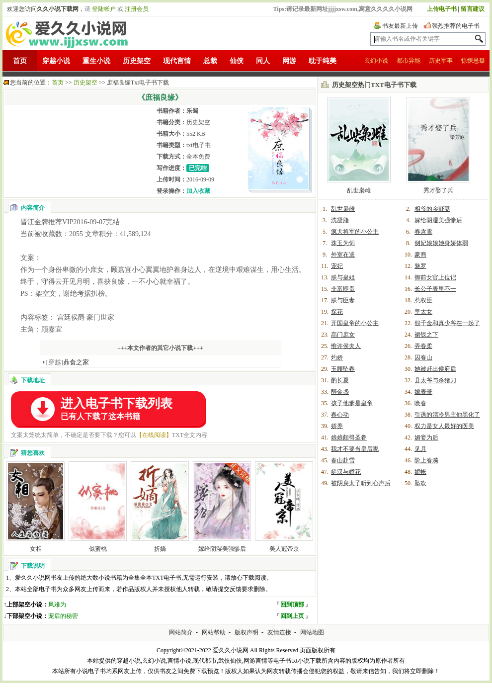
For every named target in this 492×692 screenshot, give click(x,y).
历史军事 (441, 60)
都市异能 (408, 60)
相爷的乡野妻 (432, 208)
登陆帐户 (104, 8)
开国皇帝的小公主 (355, 323)
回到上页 (292, 615)
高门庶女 (343, 334)
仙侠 (237, 61)
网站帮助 (214, 632)
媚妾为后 (426, 437)
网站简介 (181, 632)
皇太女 (423, 311)
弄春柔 (423, 346)
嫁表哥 (423, 391)
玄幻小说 (376, 60)
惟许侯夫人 (346, 346)
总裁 (210, 61)
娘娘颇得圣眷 (349, 437)
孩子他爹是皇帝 (352, 403)
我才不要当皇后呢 (355, 448)
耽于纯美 (322, 61)
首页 (20, 61)
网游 (289, 61)
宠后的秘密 (63, 615)
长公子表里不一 (435, 288)
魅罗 (420, 265)
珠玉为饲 (343, 243)
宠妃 (337, 265)
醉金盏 (340, 391)
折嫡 (160, 548)
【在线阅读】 (154, 435)
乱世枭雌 (359, 190)
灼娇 (337, 357)
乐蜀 (192, 110)
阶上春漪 (426, 460)
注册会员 (137, 8)
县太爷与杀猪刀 (435, 380)
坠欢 (420, 483)
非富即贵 (343, 288)
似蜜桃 (98, 548)
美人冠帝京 (284, 548)
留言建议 (473, 8)
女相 (36, 548)
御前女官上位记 (435, 277)
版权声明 (246, 632)
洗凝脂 (340, 220)
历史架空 (137, 61)
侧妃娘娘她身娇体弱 (441, 243)
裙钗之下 (426, 334)
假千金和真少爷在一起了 (447, 323)
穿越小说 (56, 61)
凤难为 (57, 604)
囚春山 (423, 357)
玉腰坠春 (343, 368)
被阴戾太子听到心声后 (361, 483)
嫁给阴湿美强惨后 (222, 548)
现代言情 (177, 61)
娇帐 (420, 471)
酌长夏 (340, 380)
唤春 (420, 403)
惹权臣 (423, 300)
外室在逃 (343, 254)
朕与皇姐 (343, 277)
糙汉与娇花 (346, 471)
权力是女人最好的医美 (444, 426)
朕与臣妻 (343, 300)
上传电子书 (442, 8)
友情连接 (279, 632)
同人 (263, 61)
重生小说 (96, 61)
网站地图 (312, 632)
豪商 (420, 254)
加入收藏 (198, 190)
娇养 (337, 426)
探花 (337, 311)
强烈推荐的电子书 (456, 25)
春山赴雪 (343, 460)
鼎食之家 (67, 362)
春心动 (340, 414)
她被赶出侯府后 (435, 368)
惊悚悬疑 (473, 60)
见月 (420, 448)
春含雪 (423, 231)
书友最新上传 (400, 25)
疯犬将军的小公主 (355, 231)
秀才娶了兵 (438, 190)
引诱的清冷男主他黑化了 (447, 414)
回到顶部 (292, 604)
